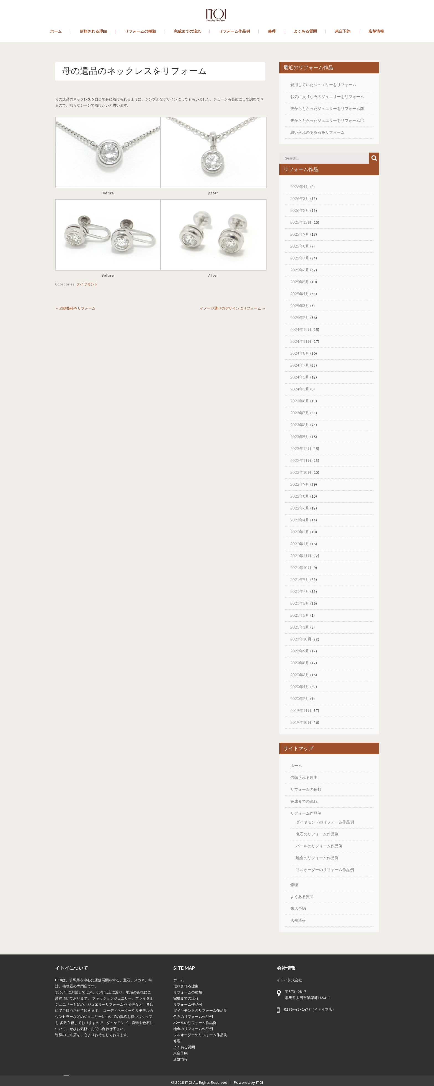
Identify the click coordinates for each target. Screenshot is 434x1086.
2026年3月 (299, 198)
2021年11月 (300, 555)
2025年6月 (299, 269)
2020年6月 (299, 674)
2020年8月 (299, 662)
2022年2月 (299, 531)
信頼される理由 (93, 32)
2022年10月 (300, 472)
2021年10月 (300, 567)
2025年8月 (299, 246)
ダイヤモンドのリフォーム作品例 (325, 822)
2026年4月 (299, 186)
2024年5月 (299, 377)
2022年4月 (299, 520)
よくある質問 (305, 32)
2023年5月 (299, 436)
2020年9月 (299, 650)
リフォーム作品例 (234, 32)
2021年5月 (299, 603)
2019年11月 (300, 710)
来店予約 (342, 32)
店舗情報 (376, 32)
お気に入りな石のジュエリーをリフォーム (327, 96)
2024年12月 (300, 329)
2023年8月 (299, 400)
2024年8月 (299, 353)
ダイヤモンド (87, 284)
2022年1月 (299, 543)
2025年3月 (299, 305)
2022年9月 (299, 484)
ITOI (188, 1082)
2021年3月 (299, 615)
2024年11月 (300, 341)
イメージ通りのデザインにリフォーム (232, 308)
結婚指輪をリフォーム (75, 308)
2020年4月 (299, 686)
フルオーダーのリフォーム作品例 (325, 869)
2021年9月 (299, 579)
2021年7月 (299, 591)
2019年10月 (300, 722)
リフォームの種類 (140, 32)
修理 (272, 32)
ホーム (56, 32)
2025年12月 (300, 222)
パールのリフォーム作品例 (319, 845)
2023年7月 (299, 412)
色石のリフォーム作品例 (317, 834)
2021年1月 (299, 627)
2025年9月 (299, 234)
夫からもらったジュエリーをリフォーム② (327, 108)
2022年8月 (299, 496)
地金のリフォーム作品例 (317, 857)
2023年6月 (299, 424)
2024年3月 (299, 389)
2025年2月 (299, 317)
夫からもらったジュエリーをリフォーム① (327, 120)
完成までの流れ (187, 32)
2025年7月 (299, 258)
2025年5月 (299, 281)
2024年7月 (299, 365)
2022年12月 (300, 448)
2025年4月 (299, 293)
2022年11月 (300, 460)
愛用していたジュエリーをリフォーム (323, 84)
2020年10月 (300, 639)
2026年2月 (299, 210)
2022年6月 (299, 508)
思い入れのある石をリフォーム (317, 132)
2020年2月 (299, 698)
